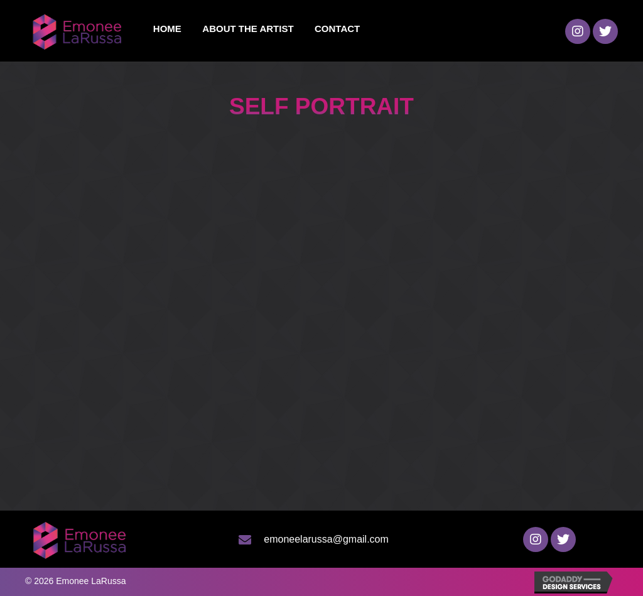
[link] (167, 29)
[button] (577, 31)
